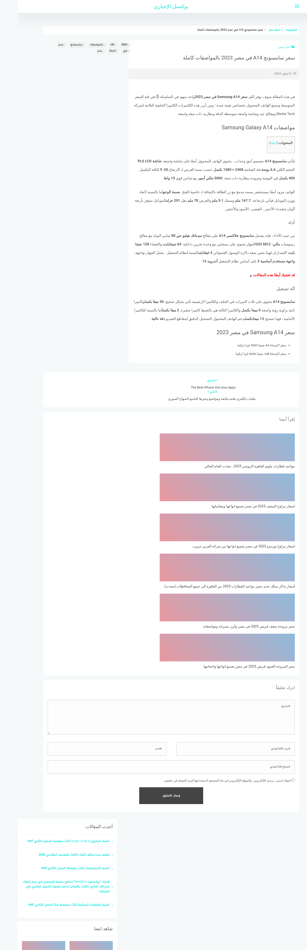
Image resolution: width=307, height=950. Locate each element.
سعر (43, 45)
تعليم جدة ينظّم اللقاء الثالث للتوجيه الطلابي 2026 (56, 695)
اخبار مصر (268, 47)
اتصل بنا (141, 924)
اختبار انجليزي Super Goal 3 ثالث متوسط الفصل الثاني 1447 (50, 681)
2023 (107, 45)
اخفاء (256, 143)
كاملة (94, 51)
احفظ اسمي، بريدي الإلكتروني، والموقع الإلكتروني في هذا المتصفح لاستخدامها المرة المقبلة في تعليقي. (210, 621)
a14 (94, 45)
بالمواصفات (78, 45)
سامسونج (59, 45)
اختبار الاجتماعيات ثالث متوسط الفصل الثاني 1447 (57, 709)
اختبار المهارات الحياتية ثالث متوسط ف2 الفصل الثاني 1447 (51, 745)
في (107, 51)
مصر (82, 51)
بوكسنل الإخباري (153, 6)
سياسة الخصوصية (163, 924)
